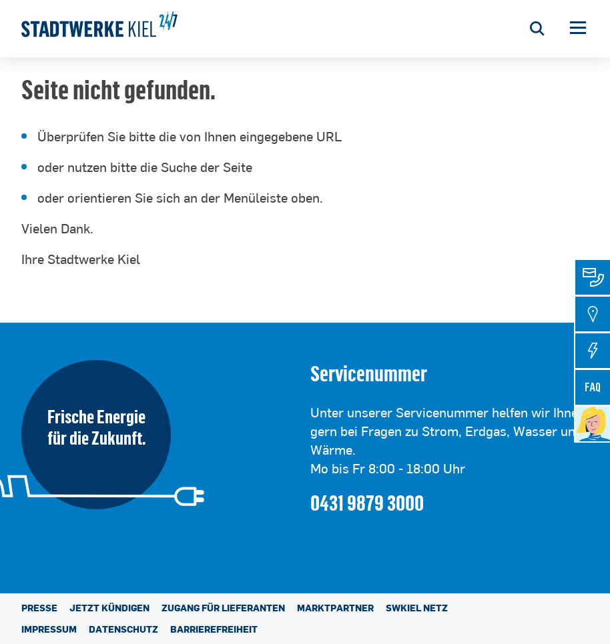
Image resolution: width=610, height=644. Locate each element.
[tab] (592, 277)
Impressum (49, 629)
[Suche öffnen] (537, 29)
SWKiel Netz (417, 607)
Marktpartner (335, 607)
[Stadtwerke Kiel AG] (99, 29)
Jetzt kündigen (109, 607)
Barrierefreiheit (214, 629)
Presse (39, 607)
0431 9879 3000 (367, 502)
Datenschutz (123, 629)
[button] (578, 29)
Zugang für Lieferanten (223, 607)
